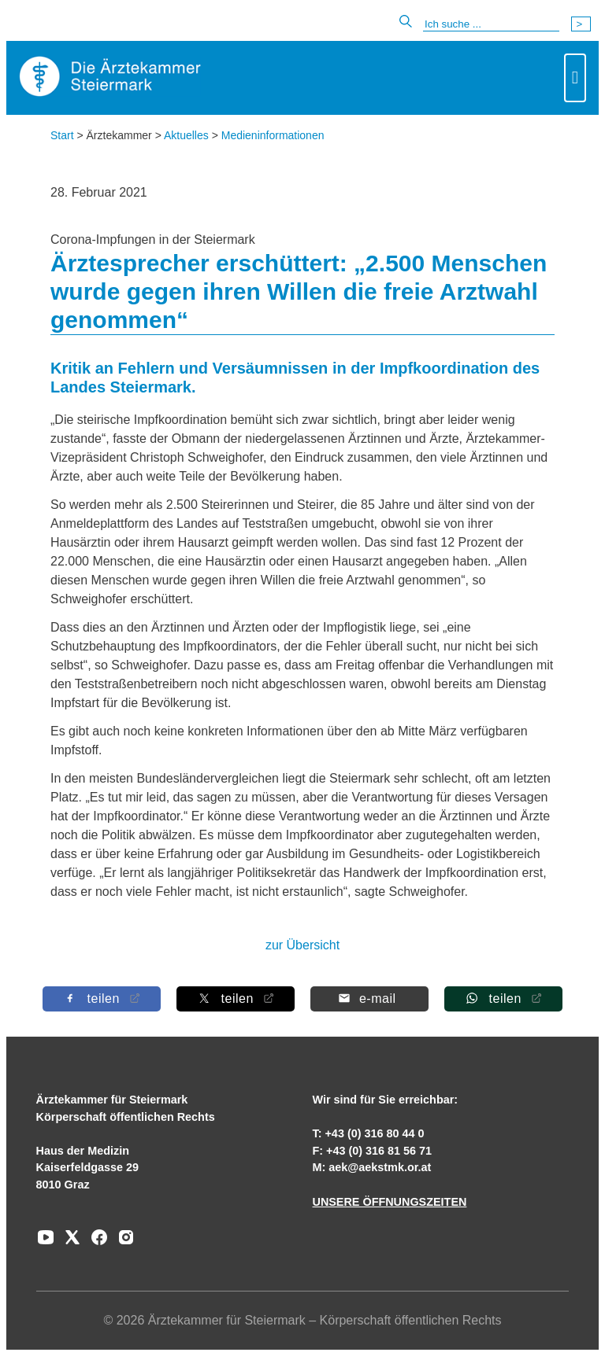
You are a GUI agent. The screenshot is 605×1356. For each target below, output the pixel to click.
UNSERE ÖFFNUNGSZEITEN (389, 1202)
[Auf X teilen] (235, 998)
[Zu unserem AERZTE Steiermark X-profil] (68, 1242)
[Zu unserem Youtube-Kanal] (45, 1242)
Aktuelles (186, 135)
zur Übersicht (302, 945)
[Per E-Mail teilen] (369, 998)
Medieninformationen (273, 135)
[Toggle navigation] (575, 77)
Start (62, 135)
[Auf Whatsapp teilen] (503, 998)
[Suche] (491, 24)
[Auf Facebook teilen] (101, 998)
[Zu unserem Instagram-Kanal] (122, 1242)
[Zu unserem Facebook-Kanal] (95, 1242)
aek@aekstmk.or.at (379, 1167)
